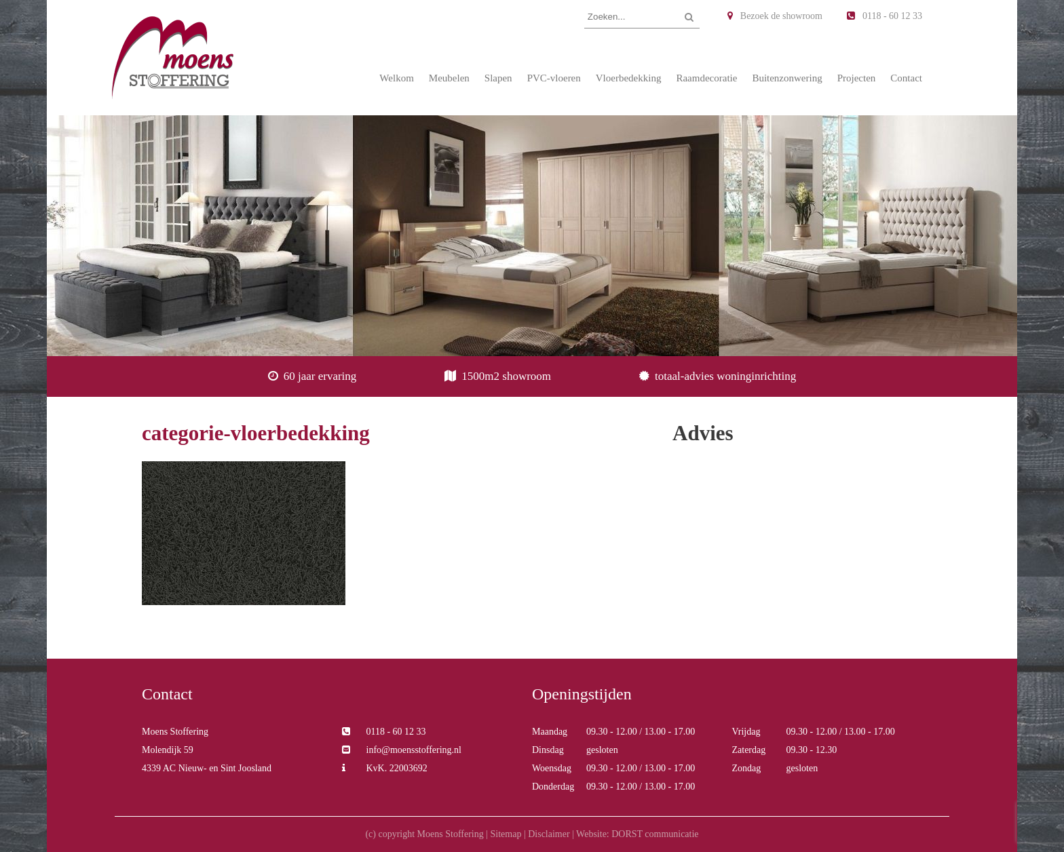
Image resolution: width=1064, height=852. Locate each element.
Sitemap (505, 834)
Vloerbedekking (629, 78)
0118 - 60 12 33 (884, 16)
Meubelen (449, 78)
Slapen (498, 78)
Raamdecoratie (706, 78)
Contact (906, 78)
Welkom (396, 78)
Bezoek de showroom (774, 16)
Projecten (856, 78)
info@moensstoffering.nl (402, 750)
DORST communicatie (654, 834)
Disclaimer (548, 834)
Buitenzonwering (787, 78)
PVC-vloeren (554, 78)
